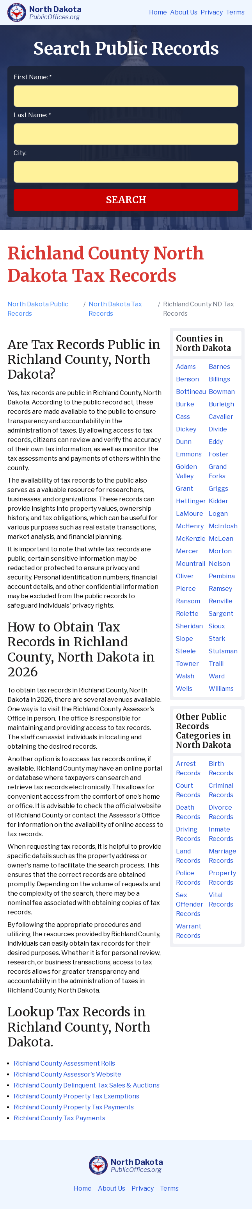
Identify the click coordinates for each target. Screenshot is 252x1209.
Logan (218, 513)
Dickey (186, 429)
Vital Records (221, 899)
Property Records (222, 877)
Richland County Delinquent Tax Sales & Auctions (87, 1085)
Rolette (187, 613)
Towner (187, 663)
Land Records (188, 856)
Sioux (217, 626)
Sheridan (189, 626)
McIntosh (223, 526)
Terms (235, 12)
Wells (184, 688)
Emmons (189, 454)
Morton (220, 551)
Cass (183, 416)
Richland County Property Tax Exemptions (76, 1096)
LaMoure (189, 513)
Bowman (222, 391)
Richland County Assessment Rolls (64, 1063)
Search (126, 200)
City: (20, 153)
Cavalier (221, 416)
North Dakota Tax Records (115, 308)
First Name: (32, 77)
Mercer (187, 551)
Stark (217, 638)
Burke (185, 404)
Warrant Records (188, 931)
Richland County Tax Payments (59, 1118)
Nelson (219, 563)
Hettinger (191, 501)
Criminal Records (221, 790)
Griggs (218, 488)
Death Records (188, 812)
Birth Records (221, 768)
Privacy (212, 12)
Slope (184, 638)
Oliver (185, 576)
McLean (221, 538)
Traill (216, 663)
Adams (186, 366)
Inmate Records (221, 834)
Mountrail (190, 563)
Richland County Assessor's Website (67, 1074)
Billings (219, 379)
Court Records (188, 790)
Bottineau (191, 391)
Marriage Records (222, 856)
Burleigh (221, 404)
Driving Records (188, 834)
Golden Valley (186, 471)
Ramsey (220, 588)
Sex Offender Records (189, 904)
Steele (186, 651)
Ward (217, 676)
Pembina (222, 576)
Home (158, 12)
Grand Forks (218, 471)
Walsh (185, 676)
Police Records (188, 877)
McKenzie (191, 538)
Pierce (186, 588)
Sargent (221, 613)
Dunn (184, 441)
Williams (221, 688)
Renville (220, 601)
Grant (184, 488)
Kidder (218, 501)
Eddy (216, 441)
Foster (219, 454)
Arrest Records (188, 768)
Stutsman (223, 651)
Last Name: (32, 115)
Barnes (219, 366)
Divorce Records (221, 812)
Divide (218, 429)
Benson (187, 379)
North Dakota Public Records (37, 308)
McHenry (190, 526)
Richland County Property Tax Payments (74, 1107)
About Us (183, 12)
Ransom (188, 601)
